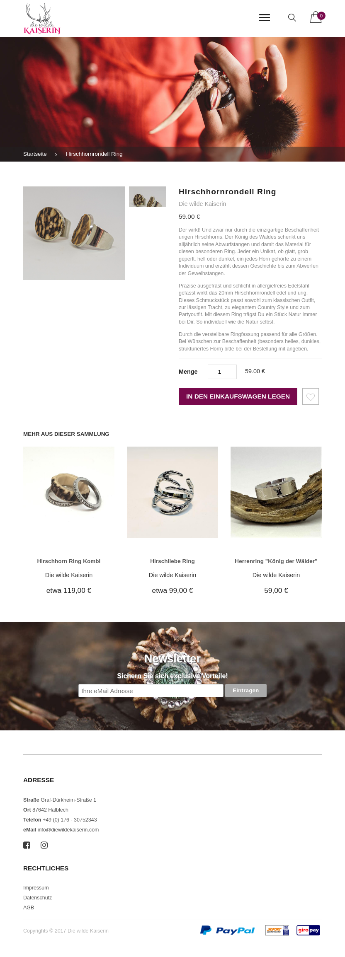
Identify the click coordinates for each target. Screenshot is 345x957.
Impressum (36, 888)
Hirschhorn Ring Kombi (69, 561)
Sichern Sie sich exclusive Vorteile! (172, 675)
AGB (28, 908)
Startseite (35, 154)
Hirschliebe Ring (172, 561)
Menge (188, 371)
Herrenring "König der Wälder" (276, 561)
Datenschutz (37, 898)
